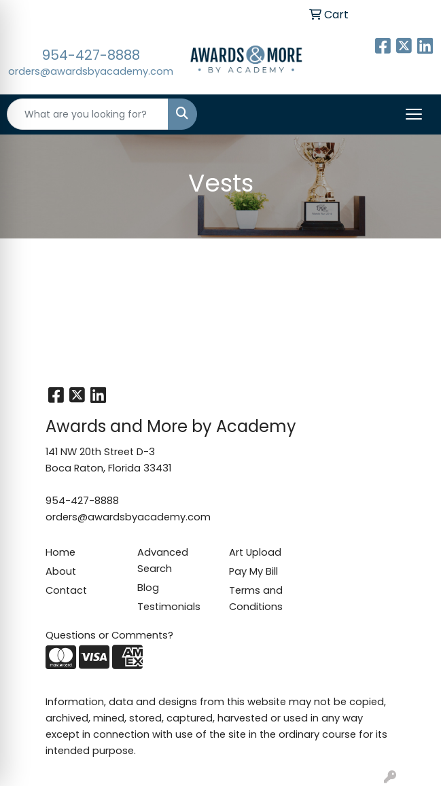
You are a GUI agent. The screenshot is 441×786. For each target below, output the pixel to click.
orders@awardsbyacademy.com (90, 71)
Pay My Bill (253, 571)
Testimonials (168, 606)
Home (60, 552)
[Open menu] (413, 114)
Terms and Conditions (256, 598)
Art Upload (255, 552)
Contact (66, 590)
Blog (148, 587)
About (61, 571)
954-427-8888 (91, 55)
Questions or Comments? (109, 635)
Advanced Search (162, 560)
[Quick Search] (88, 114)
